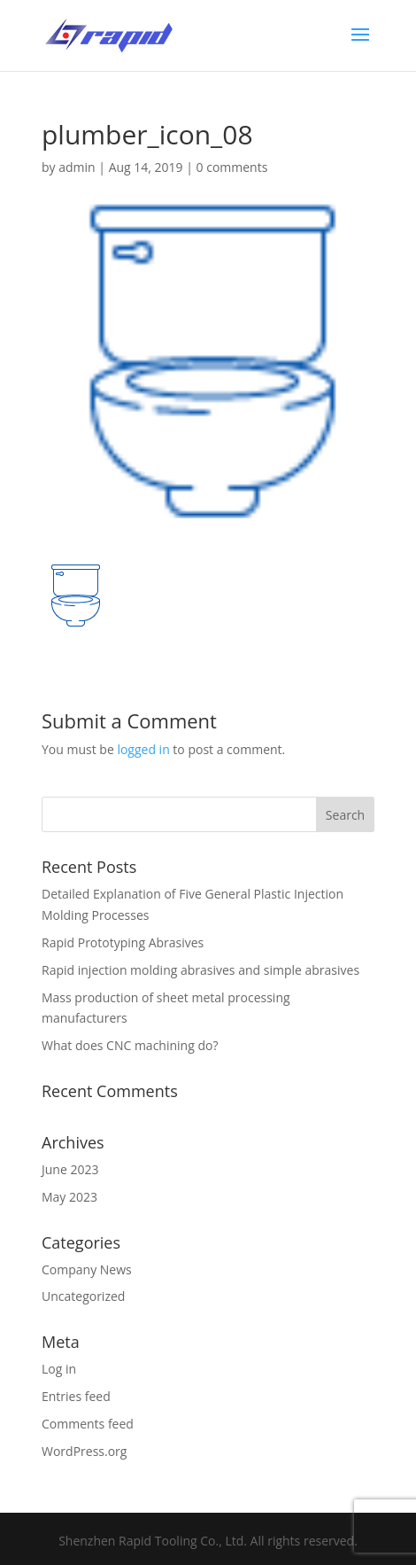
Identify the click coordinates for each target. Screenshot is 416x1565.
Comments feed (88, 1423)
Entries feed (76, 1396)
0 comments (232, 167)
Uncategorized (83, 1296)
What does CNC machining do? (130, 1045)
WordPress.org (84, 1451)
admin (76, 167)
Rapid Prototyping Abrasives (123, 942)
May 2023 (69, 1196)
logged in (143, 749)
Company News (87, 1269)
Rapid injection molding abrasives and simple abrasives (200, 970)
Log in (59, 1368)
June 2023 (70, 1169)
